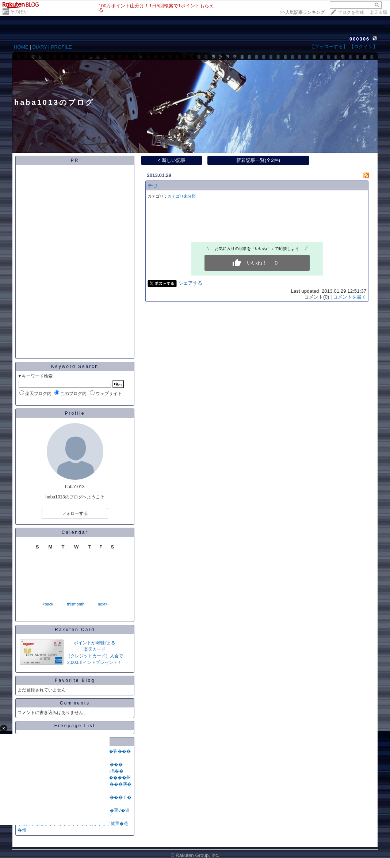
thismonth (75, 604)
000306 (359, 39)
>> (302, 12)
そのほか (19, 11)
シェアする (190, 283)
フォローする (75, 513)
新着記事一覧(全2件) (258, 160)
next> (103, 604)
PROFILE (61, 47)
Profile (75, 413)
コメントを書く (349, 297)
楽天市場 (378, 12)
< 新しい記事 (172, 160)
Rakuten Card (75, 629)
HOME (21, 47)
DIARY (39, 47)
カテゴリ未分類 (182, 196)
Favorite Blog (75, 680)
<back (47, 604)
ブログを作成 (351, 12)
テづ (152, 186)
